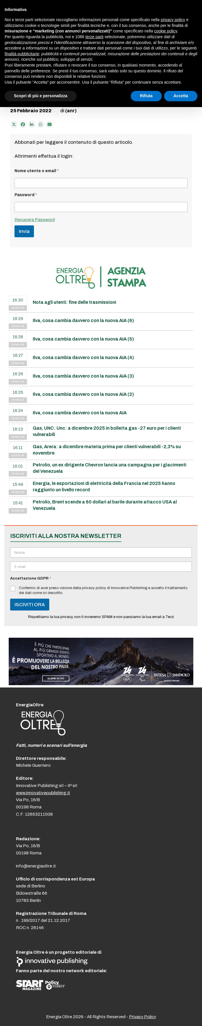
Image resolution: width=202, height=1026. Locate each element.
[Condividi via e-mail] (49, 124)
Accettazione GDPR (30, 578)
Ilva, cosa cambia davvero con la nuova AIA (80, 412)
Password (25, 195)
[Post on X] (14, 124)
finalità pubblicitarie (22, 54)
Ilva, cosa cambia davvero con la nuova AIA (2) (83, 394)
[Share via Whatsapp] (41, 124)
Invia (24, 231)
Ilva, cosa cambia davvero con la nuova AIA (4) (83, 357)
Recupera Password (34, 219)
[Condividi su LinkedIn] (32, 124)
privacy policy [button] (173, 19)
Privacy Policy (142, 1016)
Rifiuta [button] (146, 95)
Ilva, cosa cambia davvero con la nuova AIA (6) (83, 320)
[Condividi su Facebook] (23, 124)
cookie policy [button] (165, 31)
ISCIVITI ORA (29, 604)
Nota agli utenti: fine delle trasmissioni (74, 302)
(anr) (71, 110)
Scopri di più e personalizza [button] (40, 95)
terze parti (94, 36)
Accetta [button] (180, 95)
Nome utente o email (36, 171)
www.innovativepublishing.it (43, 792)
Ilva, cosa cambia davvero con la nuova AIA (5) (83, 339)
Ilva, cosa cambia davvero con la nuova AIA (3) (83, 376)
